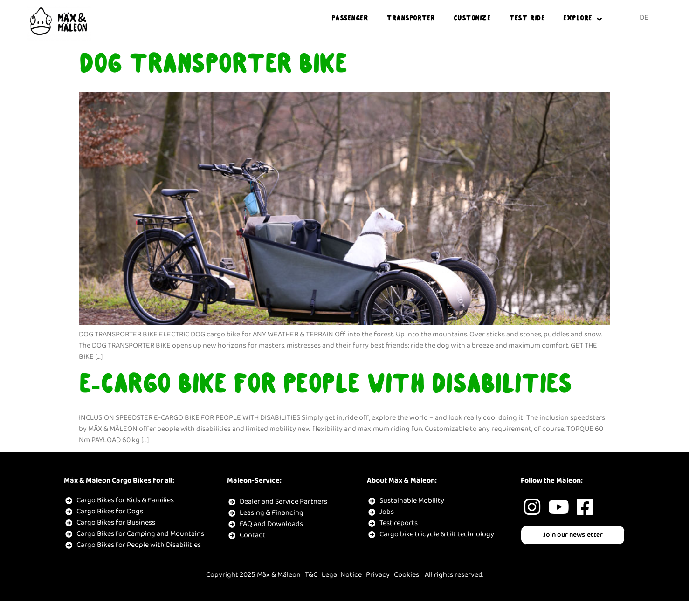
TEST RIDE (526, 19)
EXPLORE (582, 19)
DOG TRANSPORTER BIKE (212, 67)
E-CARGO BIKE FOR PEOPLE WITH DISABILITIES (325, 387)
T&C (311, 575)
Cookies (406, 575)
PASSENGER (349, 19)
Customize (472, 19)
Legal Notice (342, 575)
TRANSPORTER (410, 19)
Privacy (378, 575)
